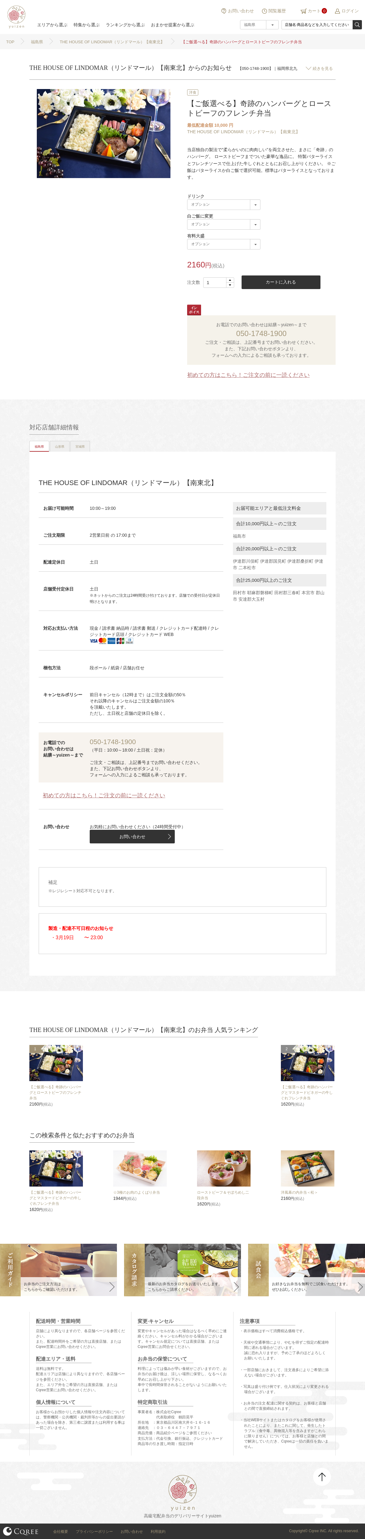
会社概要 (60, 1531)
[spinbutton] (218, 282)
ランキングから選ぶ (125, 24)
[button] (230, 280)
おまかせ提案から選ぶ (172, 24)
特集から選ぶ (87, 24)
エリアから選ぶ (52, 24)
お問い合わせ (241, 10)
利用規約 (158, 1531)
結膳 (15, 17)
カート (314, 10)
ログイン (350, 10)
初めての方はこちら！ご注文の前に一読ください (248, 375)
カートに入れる (281, 281)
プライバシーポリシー (94, 1531)
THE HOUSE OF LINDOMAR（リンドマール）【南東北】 (243, 131)
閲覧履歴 (277, 10)
